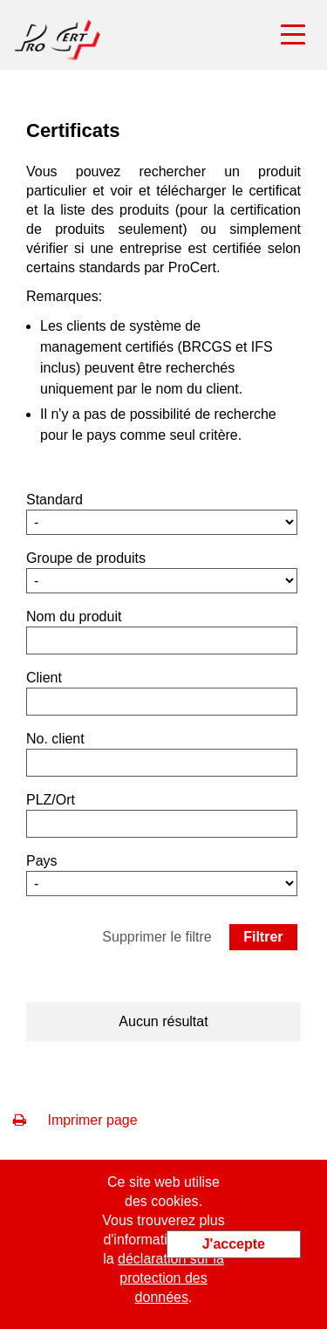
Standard (54, 499)
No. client (55, 738)
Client (44, 677)
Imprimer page (75, 1120)
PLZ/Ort (50, 799)
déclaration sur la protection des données (171, 1278)
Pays (42, 860)
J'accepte (233, 1244)
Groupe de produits (86, 558)
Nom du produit (73, 616)
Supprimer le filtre (156, 936)
